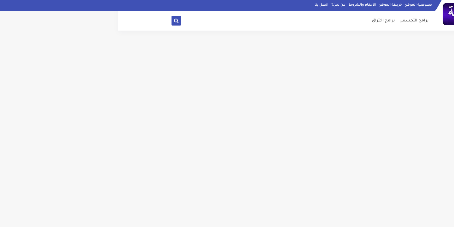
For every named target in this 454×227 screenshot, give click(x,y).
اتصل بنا (203, 5)
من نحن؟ (220, 5)
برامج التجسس (296, 21)
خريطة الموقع (272, 5)
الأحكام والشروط (244, 5)
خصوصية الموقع (300, 5)
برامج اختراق (265, 21)
